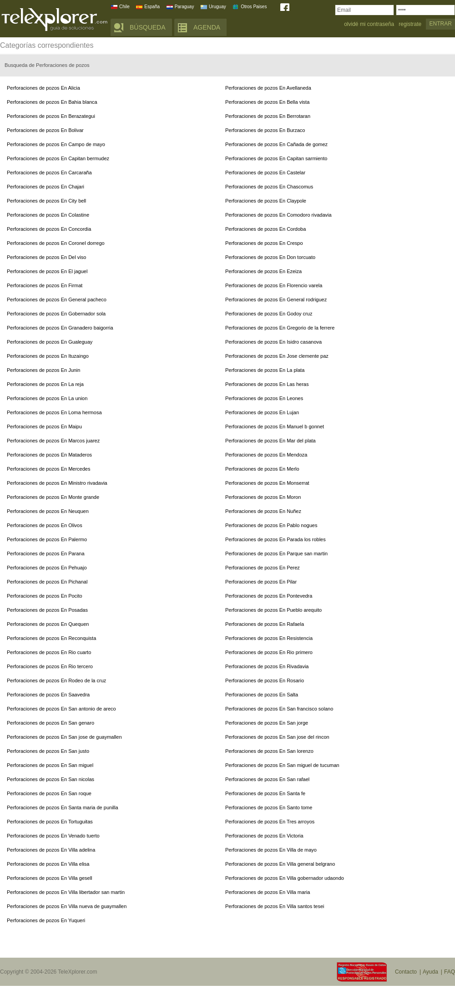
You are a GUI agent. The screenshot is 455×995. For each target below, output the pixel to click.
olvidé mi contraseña (369, 24)
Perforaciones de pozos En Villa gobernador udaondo (284, 878)
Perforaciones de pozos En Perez (262, 567)
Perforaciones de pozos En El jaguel (47, 271)
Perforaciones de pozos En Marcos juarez (53, 440)
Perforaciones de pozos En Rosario (264, 680)
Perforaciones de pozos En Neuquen (48, 511)
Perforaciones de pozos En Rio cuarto (49, 652)
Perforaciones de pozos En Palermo (47, 539)
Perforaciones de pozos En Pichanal (47, 581)
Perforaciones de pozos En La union (47, 398)
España (152, 6)
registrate (410, 24)
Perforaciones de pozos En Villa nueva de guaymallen (66, 906)
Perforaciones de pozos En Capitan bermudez (58, 158)
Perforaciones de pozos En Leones (264, 398)
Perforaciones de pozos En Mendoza (266, 454)
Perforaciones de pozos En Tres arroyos (269, 821)
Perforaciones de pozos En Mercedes (48, 469)
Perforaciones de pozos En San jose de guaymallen (64, 737)
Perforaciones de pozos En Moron (263, 497)
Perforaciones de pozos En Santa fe (265, 793)
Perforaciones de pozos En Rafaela (264, 624)
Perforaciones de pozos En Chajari (45, 186)
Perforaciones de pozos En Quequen (48, 624)
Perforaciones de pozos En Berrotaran (267, 116)
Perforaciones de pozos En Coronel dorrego (56, 243)
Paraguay (184, 6)
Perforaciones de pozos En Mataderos (49, 454)
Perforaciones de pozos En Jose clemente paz (277, 356)
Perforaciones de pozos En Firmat (44, 285)
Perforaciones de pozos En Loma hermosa (54, 412)
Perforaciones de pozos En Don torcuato (270, 257)
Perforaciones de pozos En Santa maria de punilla (62, 807)
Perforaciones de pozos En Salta (261, 694)
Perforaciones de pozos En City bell (46, 200)
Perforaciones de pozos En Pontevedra (268, 596)
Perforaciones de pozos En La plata (264, 370)
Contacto (406, 972)
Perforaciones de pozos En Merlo (262, 469)
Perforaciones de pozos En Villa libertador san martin (66, 892)
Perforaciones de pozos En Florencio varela (273, 285)
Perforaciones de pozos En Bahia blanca (52, 102)
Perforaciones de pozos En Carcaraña (49, 172)
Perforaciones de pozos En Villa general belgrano (280, 864)
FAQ (449, 972)
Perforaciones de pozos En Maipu (44, 426)
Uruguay (217, 6)
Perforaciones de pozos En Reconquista (51, 638)
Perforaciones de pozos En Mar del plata (270, 440)
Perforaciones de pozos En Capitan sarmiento (276, 158)
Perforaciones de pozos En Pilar (261, 581)
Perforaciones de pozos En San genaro (50, 723)
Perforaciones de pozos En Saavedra (48, 694)
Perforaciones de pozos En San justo (48, 751)
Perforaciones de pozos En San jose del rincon (277, 737)
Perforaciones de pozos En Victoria (264, 835)
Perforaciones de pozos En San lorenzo (269, 751)
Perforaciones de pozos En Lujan (262, 412)
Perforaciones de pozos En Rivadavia (266, 666)
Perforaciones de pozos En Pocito (44, 596)
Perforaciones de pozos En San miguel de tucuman (282, 765)
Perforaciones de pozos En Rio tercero (50, 666)
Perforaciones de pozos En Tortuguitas (50, 821)
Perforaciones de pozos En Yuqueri (46, 920)
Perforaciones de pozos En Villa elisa (48, 864)
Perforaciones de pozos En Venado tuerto (53, 835)
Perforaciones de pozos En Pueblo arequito (273, 610)
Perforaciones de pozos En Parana (46, 553)
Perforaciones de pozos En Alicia (43, 88)
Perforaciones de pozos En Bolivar (45, 130)
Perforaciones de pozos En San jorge (266, 723)
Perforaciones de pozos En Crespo (264, 243)
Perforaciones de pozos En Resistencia (269, 638)
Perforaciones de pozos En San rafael (267, 779)
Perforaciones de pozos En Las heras (266, 384)
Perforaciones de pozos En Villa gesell (49, 878)
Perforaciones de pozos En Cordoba (265, 229)
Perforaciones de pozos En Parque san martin (276, 553)
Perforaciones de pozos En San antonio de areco (61, 708)
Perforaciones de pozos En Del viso (46, 257)
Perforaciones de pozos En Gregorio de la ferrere (279, 327)
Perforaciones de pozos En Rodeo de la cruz (56, 680)
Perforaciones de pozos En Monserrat (267, 483)
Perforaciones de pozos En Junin (43, 370)
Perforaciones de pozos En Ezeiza (263, 271)
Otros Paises (254, 6)
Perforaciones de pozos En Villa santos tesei (274, 906)
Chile (124, 6)
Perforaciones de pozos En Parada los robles (275, 539)
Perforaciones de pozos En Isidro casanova (273, 342)
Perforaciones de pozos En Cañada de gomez (276, 144)
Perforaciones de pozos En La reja (45, 384)
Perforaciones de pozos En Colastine (48, 215)
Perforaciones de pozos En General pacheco (56, 299)
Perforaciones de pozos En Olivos (44, 525)
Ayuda (430, 972)
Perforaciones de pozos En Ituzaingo (48, 356)
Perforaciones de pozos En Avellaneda (268, 88)
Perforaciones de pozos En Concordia (49, 229)
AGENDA (206, 27)
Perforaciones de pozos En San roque (49, 793)
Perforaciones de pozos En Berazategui (51, 116)
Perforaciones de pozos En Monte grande (53, 497)
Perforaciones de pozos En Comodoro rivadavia (278, 215)
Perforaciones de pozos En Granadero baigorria (60, 327)
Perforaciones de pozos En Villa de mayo (271, 850)
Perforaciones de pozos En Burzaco (265, 130)
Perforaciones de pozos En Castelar (265, 172)
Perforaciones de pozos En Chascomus (269, 186)
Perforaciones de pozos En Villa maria (267, 892)
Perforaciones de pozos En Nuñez (263, 511)
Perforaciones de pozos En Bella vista (267, 102)
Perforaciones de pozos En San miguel (50, 765)
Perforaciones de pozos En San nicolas (50, 779)
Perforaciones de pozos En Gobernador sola (56, 313)
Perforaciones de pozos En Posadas (47, 610)
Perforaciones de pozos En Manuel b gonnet (274, 426)
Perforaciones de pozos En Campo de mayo (56, 144)
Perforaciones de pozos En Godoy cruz (268, 313)
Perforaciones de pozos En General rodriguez (276, 299)
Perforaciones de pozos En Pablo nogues (271, 525)
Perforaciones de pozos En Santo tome (268, 807)
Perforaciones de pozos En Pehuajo (47, 567)
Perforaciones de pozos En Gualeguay (49, 342)
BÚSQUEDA (148, 27)
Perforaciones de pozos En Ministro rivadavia (57, 483)
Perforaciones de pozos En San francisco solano (279, 708)
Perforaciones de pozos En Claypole (265, 200)
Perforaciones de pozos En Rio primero (269, 652)
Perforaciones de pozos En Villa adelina (51, 850)
